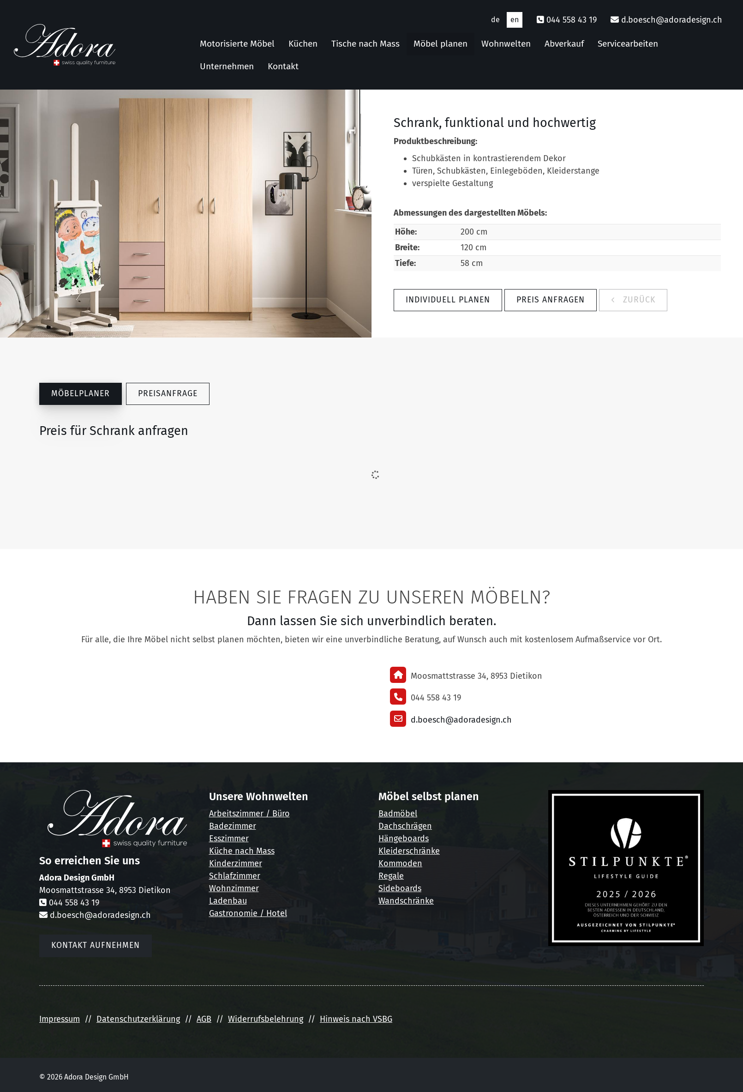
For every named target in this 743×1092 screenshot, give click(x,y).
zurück (637, 300)
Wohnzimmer (234, 888)
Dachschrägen (405, 826)
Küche (221, 851)
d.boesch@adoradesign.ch (671, 20)
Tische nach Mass (365, 43)
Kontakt (283, 66)
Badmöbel (397, 813)
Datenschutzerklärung (138, 1019)
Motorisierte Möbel (237, 43)
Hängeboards (403, 838)
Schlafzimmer (234, 876)
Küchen (303, 43)
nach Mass (254, 851)
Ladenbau (228, 901)
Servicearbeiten (628, 43)
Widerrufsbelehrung (265, 1019)
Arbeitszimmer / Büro (249, 813)
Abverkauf (564, 43)
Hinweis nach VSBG (356, 1019)
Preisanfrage (168, 393)
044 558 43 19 (571, 20)
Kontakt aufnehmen (95, 945)
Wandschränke (406, 901)
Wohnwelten (506, 43)
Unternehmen (227, 66)
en (514, 19)
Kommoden (400, 863)
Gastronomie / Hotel (248, 913)
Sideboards (399, 888)
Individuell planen (448, 300)
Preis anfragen (550, 300)
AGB (204, 1019)
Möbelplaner (80, 393)
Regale (391, 876)
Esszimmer (229, 838)
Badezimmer (232, 826)
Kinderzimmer (235, 863)
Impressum (59, 1019)
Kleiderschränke (409, 851)
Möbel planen (440, 43)
